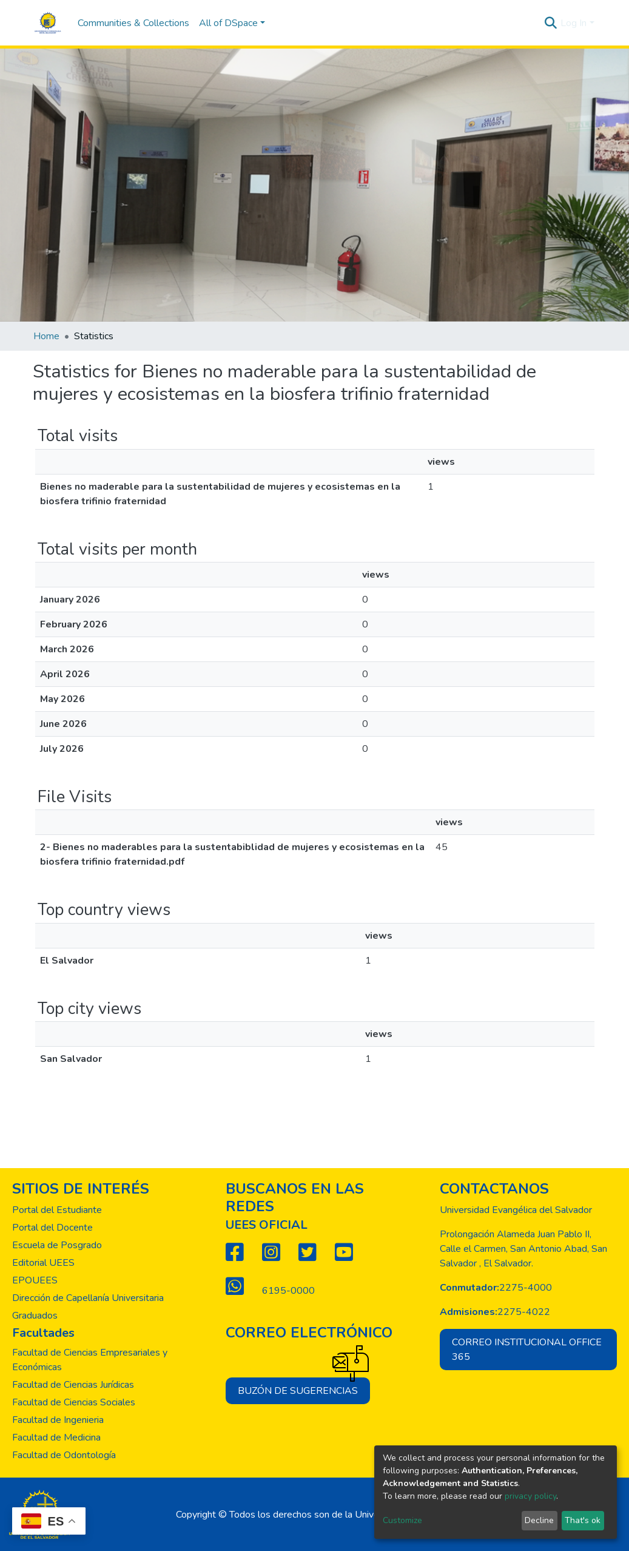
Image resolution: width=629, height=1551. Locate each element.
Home (46, 336)
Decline (539, 1520)
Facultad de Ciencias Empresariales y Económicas (89, 1360)
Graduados (35, 1315)
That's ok (582, 1520)
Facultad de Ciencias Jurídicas (73, 1384)
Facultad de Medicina (56, 1437)
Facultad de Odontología (64, 1455)
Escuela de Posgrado (57, 1245)
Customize (402, 1520)
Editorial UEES (43, 1262)
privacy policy (530, 1496)
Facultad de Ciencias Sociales (73, 1402)
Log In (573, 23)
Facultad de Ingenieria (58, 1420)
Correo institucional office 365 (527, 1349)
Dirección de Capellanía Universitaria (88, 1298)
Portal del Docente (52, 1227)
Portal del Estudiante (57, 1210)
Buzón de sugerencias (304, 1387)
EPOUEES (35, 1280)
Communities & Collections (133, 23)
